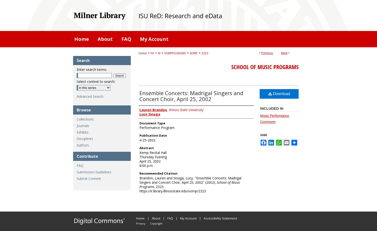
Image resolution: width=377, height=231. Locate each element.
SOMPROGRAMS (175, 53)
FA (152, 53)
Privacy (140, 223)
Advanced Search (90, 96)
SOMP (194, 53)
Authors (83, 145)
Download (279, 94)
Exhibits (82, 132)
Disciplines (85, 138)
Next (284, 53)
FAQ (80, 165)
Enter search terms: (92, 69)
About (156, 218)
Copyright (156, 223)
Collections (85, 119)
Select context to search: (96, 81)
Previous (267, 53)
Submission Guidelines (94, 172)
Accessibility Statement (220, 218)
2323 (204, 53)
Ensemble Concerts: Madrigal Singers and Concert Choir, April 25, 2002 (191, 96)
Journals (83, 125)
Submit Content (89, 178)
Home (142, 53)
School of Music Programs (265, 67)
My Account (188, 218)
